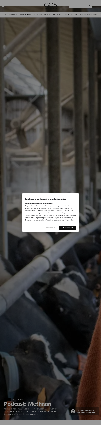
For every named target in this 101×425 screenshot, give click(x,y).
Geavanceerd (50, 228)
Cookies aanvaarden (67, 228)
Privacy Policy (69, 220)
